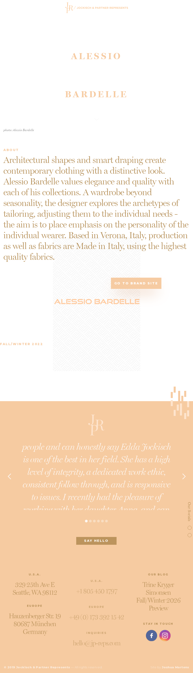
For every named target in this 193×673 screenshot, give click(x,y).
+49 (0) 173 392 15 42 (96, 620)
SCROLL (97, 107)
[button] (9, 478)
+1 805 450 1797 (96, 594)
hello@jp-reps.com (96, 646)
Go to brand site (136, 283)
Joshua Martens (175, 667)
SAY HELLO (96, 542)
